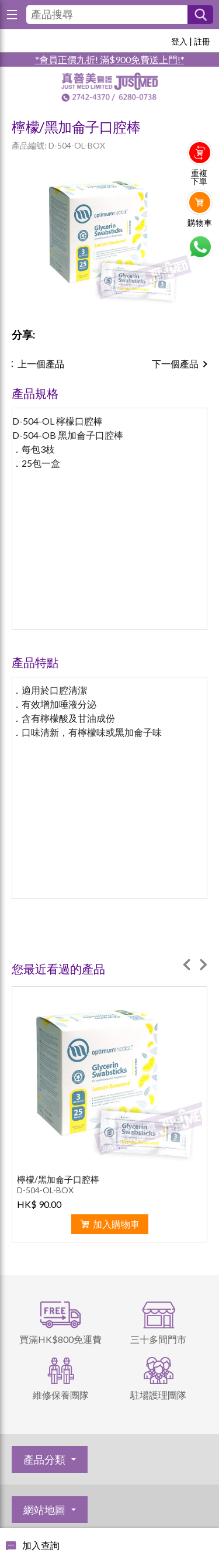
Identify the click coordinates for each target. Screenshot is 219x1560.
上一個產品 (41, 363)
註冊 (202, 41)
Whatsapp (200, 247)
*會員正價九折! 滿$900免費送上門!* (110, 59)
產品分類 (44, 1459)
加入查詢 (41, 1545)
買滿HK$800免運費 (60, 1339)
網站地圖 (44, 1509)
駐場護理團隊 (158, 1394)
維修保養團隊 (61, 1394)
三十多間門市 (158, 1339)
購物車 (199, 223)
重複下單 (199, 177)
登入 (179, 41)
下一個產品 (175, 363)
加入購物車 (116, 1224)
